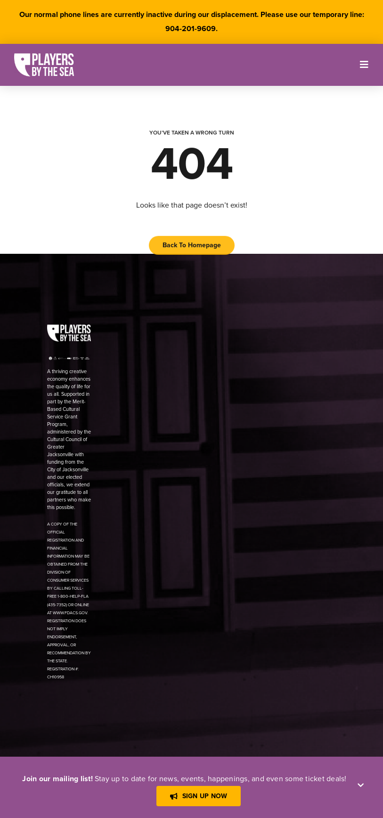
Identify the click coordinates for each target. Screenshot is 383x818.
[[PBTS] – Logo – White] (44, 56)
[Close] (361, 785)
